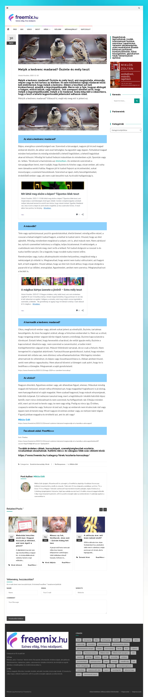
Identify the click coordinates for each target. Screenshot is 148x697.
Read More (32, 565)
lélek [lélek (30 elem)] (79, 653)
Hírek (46, 29)
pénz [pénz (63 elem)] (106, 661)
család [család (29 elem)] (116, 640)
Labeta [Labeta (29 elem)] (134, 648)
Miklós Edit (74, 464)
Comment (11, 598)
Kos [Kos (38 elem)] (126, 648)
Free (15, 29)
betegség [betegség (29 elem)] (87, 640)
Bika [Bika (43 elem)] (96, 640)
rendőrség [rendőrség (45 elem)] (125, 661)
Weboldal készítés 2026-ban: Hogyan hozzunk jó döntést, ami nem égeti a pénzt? (25, 540)
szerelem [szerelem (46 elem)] (80, 670)
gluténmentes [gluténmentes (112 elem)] (103, 644)
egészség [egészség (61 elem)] (80, 644)
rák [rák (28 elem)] (133, 661)
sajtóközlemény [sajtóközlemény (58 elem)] (98, 666)
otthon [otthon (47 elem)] (124, 657)
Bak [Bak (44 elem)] (78, 640)
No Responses (60, 464)
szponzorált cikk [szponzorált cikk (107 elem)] (94, 670)
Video (29, 29)
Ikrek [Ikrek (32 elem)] (119, 648)
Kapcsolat (86, 29)
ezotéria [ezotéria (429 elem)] (91, 644)
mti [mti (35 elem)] (133, 653)
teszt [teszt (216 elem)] (106, 670)
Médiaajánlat (71, 29)
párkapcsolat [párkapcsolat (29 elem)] (96, 661)
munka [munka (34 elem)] (79, 657)
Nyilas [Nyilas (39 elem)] (97, 657)
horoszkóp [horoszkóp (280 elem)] (109, 648)
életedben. (61, 160)
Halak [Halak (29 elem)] (99, 648)
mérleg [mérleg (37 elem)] (88, 657)
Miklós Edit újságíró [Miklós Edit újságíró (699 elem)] (120, 653)
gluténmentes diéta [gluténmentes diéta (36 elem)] (120, 644)
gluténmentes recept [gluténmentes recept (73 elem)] (85, 648)
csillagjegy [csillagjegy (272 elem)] (127, 640)
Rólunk (58, 29)
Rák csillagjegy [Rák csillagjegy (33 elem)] (82, 666)
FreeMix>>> (48, 430)
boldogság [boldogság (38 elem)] (106, 640)
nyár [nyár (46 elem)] (105, 657)
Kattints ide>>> (56, 450)
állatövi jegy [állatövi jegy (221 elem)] (129, 670)
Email (43, 588)
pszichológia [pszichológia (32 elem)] (82, 661)
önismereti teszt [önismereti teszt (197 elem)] (90, 674)
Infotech (19, 565)
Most (37, 29)
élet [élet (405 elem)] (78, 674)
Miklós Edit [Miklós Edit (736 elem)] (104, 653)
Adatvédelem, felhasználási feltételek (104, 692)
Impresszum (136, 692)
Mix (21, 29)
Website (79, 588)
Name (9, 588)
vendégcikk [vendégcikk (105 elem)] (116, 670)
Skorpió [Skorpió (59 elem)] (111, 666)
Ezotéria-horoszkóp (37, 464)
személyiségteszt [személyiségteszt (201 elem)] (124, 666)
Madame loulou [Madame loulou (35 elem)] (91, 653)
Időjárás (53, 562)
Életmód (82, 557)
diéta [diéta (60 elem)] (136, 640)
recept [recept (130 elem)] (114, 661)
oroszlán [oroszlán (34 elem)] (114, 657)
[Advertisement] (98, 17)
